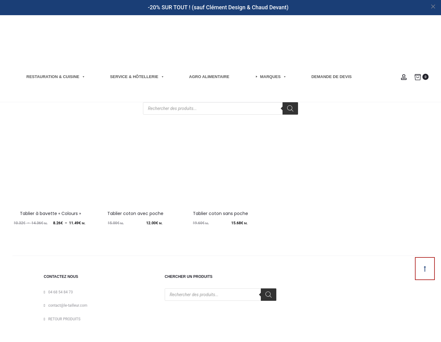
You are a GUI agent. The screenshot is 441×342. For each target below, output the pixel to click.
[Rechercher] (290, 108)
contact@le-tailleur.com (67, 305)
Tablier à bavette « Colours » (50, 213)
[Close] (433, 6)
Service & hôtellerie (137, 76)
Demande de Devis (331, 76)
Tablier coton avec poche (135, 213)
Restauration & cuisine (55, 76)
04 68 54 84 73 (60, 292)
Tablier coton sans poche (220, 213)
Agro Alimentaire (209, 76)
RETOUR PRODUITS (64, 319)
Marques (273, 76)
